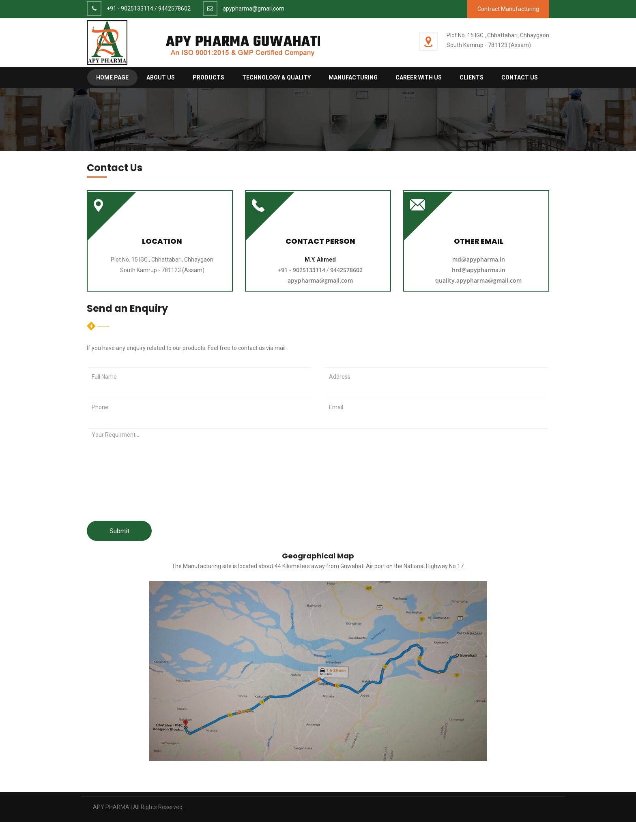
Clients (471, 77)
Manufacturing (353, 77)
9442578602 (174, 8)
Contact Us (519, 77)
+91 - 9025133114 (130, 8)
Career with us (418, 77)
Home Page (112, 77)
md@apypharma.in (478, 259)
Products (208, 77)
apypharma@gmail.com (253, 8)
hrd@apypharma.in (478, 270)
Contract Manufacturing (508, 9)
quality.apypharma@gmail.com (478, 280)
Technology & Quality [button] (276, 77)
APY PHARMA (111, 807)
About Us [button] (160, 77)
